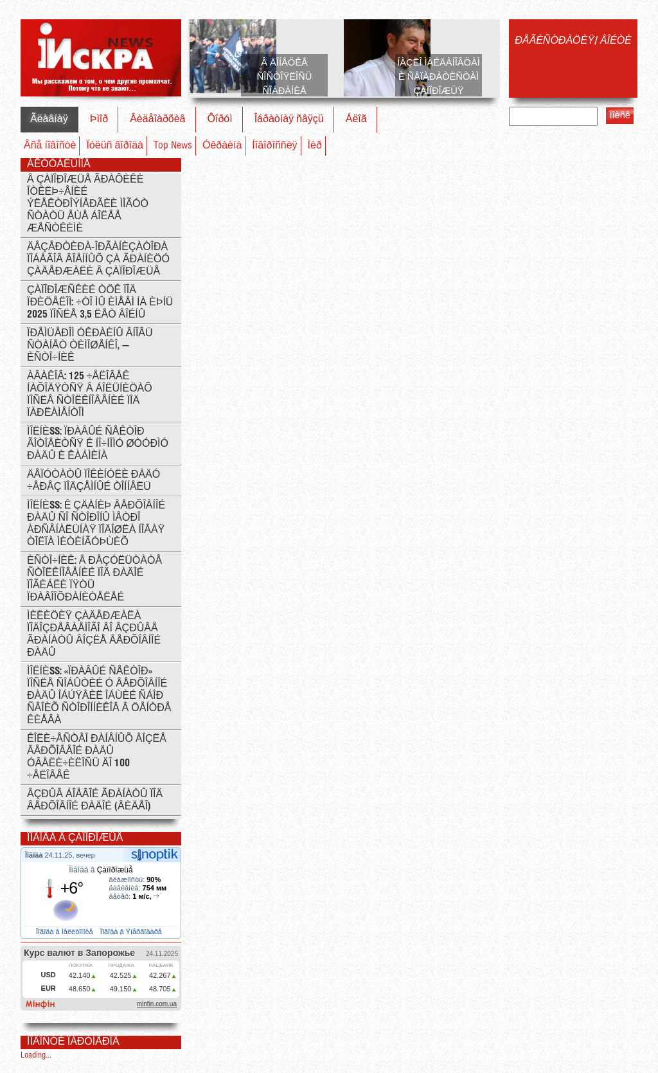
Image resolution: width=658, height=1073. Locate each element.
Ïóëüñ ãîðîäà (114, 145)
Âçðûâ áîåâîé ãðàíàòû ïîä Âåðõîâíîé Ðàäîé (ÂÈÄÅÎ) (95, 800)
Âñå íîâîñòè (50, 145)
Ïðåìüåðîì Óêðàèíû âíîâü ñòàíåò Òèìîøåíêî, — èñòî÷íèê (90, 346)
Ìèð (315, 145)
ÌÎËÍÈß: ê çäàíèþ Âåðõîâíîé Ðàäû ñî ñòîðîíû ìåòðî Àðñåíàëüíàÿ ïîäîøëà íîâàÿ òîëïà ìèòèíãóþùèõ (96, 524)
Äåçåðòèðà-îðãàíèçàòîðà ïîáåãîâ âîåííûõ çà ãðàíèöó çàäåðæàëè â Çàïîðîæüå (98, 259)
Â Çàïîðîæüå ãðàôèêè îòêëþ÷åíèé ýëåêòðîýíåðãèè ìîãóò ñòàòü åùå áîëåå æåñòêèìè (87, 204)
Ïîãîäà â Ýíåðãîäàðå (132, 931)
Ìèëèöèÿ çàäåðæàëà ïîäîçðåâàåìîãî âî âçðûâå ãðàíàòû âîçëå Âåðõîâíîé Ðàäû (94, 634)
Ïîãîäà (35, 855)
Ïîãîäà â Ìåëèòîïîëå (65, 931)
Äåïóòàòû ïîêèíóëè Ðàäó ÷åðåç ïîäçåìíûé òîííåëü (93, 481)
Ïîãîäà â (100, 869)
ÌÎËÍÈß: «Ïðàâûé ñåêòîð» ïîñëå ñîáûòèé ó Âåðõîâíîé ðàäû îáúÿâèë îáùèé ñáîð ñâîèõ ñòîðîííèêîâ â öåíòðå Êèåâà (99, 696)
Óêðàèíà (222, 145)
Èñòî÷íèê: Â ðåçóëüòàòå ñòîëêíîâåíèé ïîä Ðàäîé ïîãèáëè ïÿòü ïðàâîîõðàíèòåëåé (94, 579)
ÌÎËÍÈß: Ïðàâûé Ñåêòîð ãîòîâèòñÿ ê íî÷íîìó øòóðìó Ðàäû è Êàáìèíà (97, 444)
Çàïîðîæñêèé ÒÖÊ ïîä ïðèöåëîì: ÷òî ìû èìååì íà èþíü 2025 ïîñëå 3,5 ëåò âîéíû (100, 302)
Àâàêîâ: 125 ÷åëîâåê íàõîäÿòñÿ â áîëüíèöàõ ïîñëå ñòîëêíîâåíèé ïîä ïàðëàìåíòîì (89, 395)
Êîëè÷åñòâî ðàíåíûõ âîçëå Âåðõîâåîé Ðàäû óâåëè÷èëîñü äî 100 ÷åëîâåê (96, 757)
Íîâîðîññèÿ (274, 145)
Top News (173, 145)
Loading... (36, 1055)
